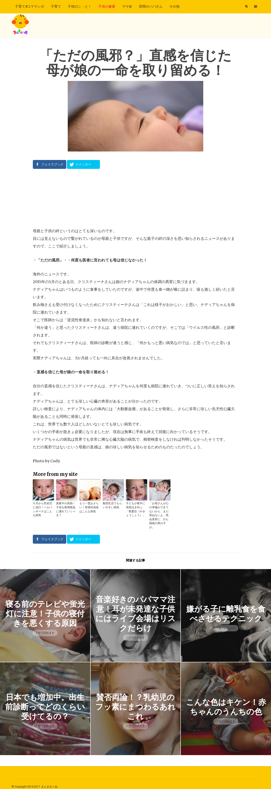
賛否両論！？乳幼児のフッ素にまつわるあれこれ (135, 701)
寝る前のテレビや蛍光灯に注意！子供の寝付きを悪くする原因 (45, 608)
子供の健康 (106, 6)
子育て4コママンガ (29, 6)
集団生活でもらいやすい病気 (113, 505)
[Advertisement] (135, 198)
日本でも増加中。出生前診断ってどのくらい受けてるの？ (45, 701)
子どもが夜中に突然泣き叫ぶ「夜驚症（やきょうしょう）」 (136, 509)
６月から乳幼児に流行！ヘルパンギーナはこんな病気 (43, 507)
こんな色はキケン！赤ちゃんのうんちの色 (226, 701)
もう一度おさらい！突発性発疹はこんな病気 (89, 507)
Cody (55, 460)
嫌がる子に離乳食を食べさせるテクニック (226, 608)
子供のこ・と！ (79, 6)
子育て (56, 6)
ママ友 (127, 6)
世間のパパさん (151, 6)
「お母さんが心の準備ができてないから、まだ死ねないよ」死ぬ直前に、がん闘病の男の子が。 (159, 513)
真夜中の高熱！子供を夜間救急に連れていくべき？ (66, 507)
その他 (174, 6)
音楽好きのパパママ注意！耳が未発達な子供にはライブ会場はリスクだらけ (135, 608)
